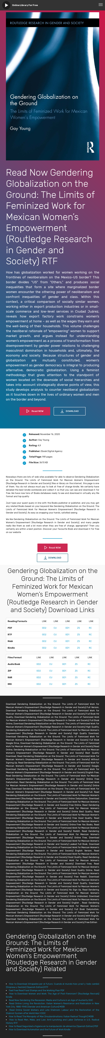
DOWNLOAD (69, 411)
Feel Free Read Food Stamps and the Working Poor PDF (36, 990)
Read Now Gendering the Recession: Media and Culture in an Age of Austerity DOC (51, 1000)
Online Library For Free (25, 5)
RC (90, 628)
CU (55, 628)
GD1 (67, 628)
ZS (78, 628)
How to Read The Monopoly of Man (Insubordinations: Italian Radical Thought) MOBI (51, 1016)
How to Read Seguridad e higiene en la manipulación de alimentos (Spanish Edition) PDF (53, 1026)
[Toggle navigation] (101, 4)
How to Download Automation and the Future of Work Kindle (39, 1029)
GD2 (44, 628)
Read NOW (35, 411)
